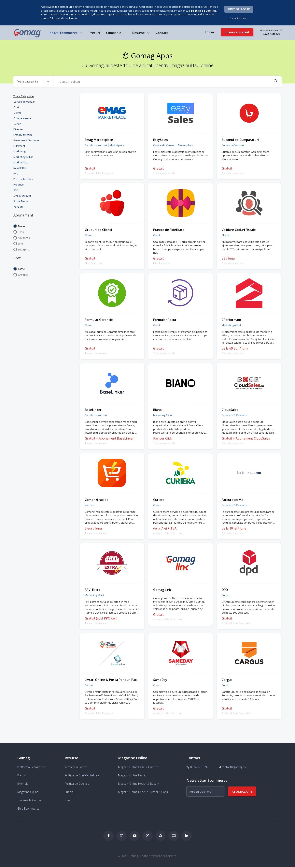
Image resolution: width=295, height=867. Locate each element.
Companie (116, 33)
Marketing (19, 151)
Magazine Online (27, 792)
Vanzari (18, 206)
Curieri (17, 123)
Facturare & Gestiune (26, 140)
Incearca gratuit (237, 32)
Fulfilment (19, 145)
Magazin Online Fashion (133, 775)
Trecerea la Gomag (29, 800)
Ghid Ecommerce (28, 808)
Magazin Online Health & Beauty (138, 783)
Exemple (22, 783)
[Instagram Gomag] (121, 835)
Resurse (140, 33)
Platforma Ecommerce (31, 767)
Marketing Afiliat (23, 156)
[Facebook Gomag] (108, 835)
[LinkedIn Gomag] (186, 835)
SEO (15, 190)
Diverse (18, 129)
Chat (16, 107)
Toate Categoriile (23, 96)
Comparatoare (22, 118)
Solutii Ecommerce (66, 33)
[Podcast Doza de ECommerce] (147, 835)
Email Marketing (22, 134)
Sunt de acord (238, 9)
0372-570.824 (271, 34)
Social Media (21, 201)
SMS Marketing (22, 195)
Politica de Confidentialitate (82, 775)
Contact (162, 33)
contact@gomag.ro (232, 767)
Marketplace (20, 162)
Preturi (94, 33)
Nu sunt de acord (239, 18)
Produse (18, 184)
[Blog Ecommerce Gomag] (160, 835)
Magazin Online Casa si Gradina (138, 767)
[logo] (26, 33)
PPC (15, 173)
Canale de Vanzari (24, 101)
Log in (209, 32)
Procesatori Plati (23, 179)
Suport (69, 792)
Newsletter (19, 168)
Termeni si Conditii (76, 767)
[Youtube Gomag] (134, 835)
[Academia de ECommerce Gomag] (173, 835)
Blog (67, 800)
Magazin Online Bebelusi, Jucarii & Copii (143, 792)
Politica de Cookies (77, 783)
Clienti (17, 112)
